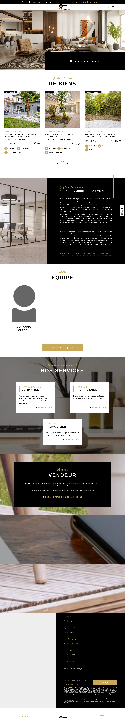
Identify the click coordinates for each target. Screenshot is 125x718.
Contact (122, 210)
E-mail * (69, 651)
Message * (70, 662)
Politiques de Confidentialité (90, 702)
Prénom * (69, 629)
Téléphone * (71, 640)
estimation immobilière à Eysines (88, 256)
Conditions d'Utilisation (105, 702)
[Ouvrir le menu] (113, 7)
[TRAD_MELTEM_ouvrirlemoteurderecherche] (109, 7)
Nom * (67, 618)
